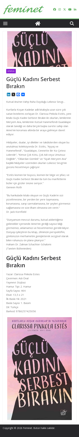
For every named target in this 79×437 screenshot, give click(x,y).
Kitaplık (11, 71)
